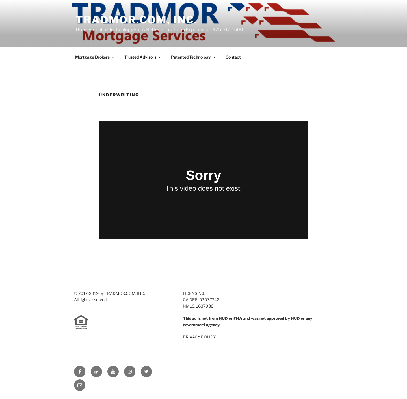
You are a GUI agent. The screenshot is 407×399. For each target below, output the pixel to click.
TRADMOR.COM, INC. (137, 20)
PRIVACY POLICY (199, 336)
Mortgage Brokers (95, 57)
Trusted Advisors (143, 57)
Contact (233, 57)
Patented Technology (193, 57)
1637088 (204, 306)
